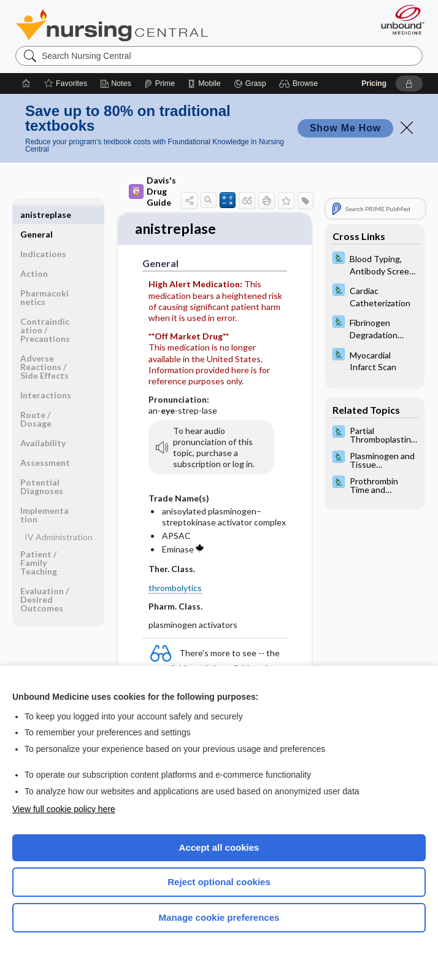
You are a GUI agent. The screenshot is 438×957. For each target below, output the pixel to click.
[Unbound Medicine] (399, 19)
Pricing (373, 83)
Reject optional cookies (219, 882)
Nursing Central (112, 25)
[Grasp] (250, 83)
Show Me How (345, 128)
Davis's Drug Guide (152, 191)
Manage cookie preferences (219, 917)
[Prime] (159, 83)
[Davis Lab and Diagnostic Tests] (375, 264)
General (36, 214)
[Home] (26, 83)
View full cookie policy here (63, 809)
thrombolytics (175, 588)
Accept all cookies (219, 847)
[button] (300, 83)
